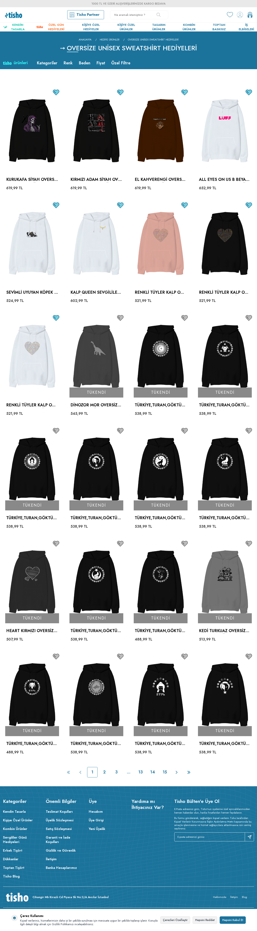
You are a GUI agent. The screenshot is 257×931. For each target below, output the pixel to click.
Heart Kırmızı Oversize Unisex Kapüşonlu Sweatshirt (31, 631)
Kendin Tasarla (14, 27)
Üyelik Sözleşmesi (59, 820)
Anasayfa (85, 39)
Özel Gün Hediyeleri (50, 27)
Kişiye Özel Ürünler (126, 27)
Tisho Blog (11, 876)
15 (165, 772)
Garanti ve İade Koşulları (58, 839)
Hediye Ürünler (109, 39)
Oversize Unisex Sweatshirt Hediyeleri (153, 39)
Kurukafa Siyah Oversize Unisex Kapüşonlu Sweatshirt (32, 179)
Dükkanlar (10, 859)
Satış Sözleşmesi (59, 828)
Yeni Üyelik (97, 828)
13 (140, 772)
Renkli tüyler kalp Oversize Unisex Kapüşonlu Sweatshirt (160, 292)
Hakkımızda (219, 897)
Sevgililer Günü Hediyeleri (15, 839)
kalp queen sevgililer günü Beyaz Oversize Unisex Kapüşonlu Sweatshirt (95, 292)
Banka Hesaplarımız (61, 867)
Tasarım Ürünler (158, 27)
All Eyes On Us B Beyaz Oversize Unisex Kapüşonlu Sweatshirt (223, 179)
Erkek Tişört (12, 850)
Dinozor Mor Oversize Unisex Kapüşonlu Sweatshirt (95, 405)
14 (152, 772)
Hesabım (96, 811)
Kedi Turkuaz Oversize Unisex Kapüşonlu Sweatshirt (224, 631)
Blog (244, 897)
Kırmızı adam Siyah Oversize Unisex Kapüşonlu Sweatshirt (95, 179)
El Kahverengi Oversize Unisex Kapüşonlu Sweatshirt (160, 179)
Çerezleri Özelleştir (175, 920)
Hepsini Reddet (205, 920)
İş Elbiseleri (246, 27)
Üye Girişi (96, 820)
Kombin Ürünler (189, 27)
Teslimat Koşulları (59, 811)
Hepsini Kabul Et (232, 920)
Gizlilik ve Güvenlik (61, 850)
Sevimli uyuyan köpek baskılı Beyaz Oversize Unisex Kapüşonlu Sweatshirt (31, 292)
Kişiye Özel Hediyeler (91, 27)
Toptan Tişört (13, 867)
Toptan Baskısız (219, 27)
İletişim (51, 859)
